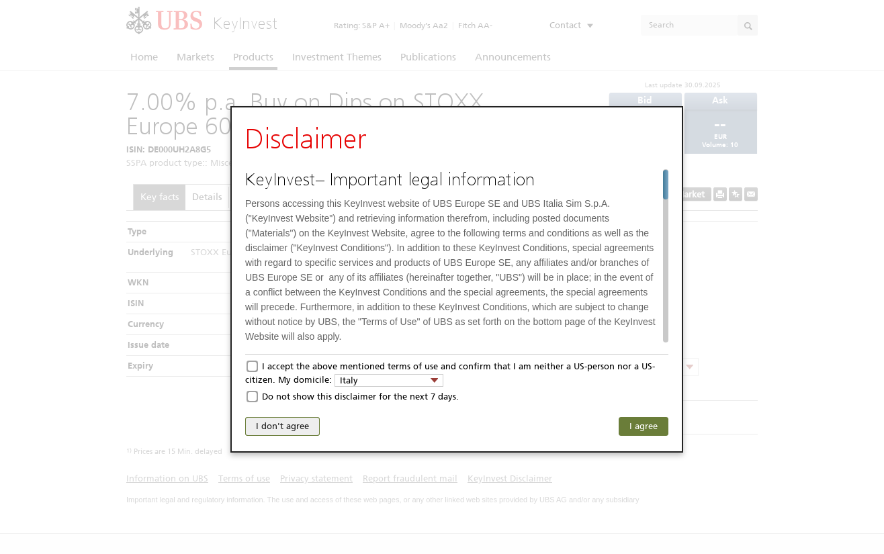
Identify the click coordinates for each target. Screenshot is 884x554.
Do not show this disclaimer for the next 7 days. (360, 396)
